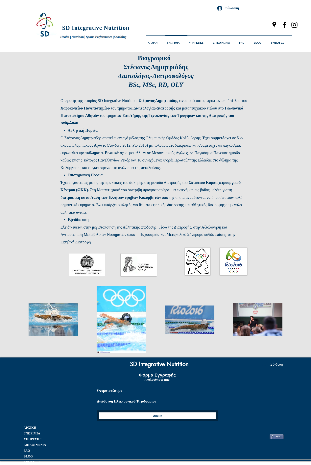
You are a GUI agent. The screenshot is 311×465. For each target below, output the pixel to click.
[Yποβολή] (157, 415)
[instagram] (294, 25)
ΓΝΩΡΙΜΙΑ (32, 433)
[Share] (277, 436)
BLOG (28, 456)
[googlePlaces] (274, 25)
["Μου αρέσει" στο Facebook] (275, 428)
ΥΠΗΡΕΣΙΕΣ (33, 439)
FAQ (27, 450)
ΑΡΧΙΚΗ (30, 427)
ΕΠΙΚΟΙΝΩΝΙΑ (35, 445)
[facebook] (284, 25)
